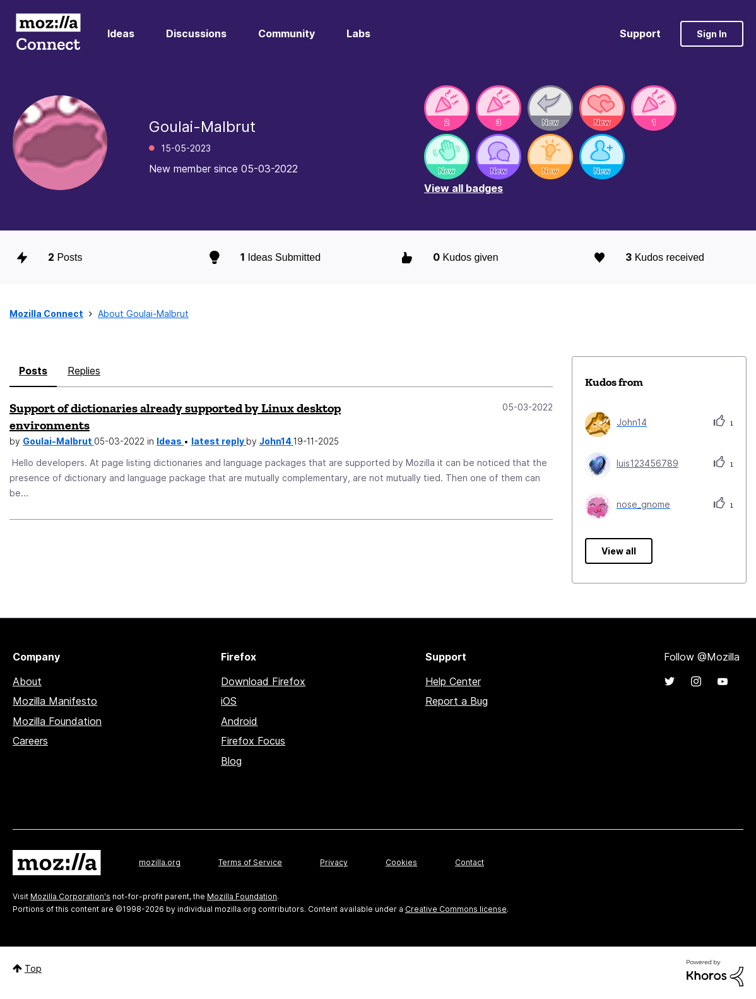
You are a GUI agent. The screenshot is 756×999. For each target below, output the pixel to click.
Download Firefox (263, 681)
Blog (231, 761)
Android (239, 721)
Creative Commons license (456, 909)
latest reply (218, 441)
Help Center (453, 681)
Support (640, 33)
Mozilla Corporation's (70, 896)
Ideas (120, 33)
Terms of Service (250, 862)
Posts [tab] (33, 370)
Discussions (196, 33)
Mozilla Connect (48, 33)
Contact (469, 862)
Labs (358, 33)
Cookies (401, 862)
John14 (276, 441)
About (27, 681)
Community (286, 33)
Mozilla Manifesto (55, 701)
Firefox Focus (253, 740)
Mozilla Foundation (57, 721)
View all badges (463, 188)
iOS (229, 701)
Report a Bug (456, 701)
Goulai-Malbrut (58, 441)
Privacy (334, 862)
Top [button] (33, 968)
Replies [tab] (84, 370)
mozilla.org (159, 862)
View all (618, 551)
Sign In (712, 33)
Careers (30, 740)
